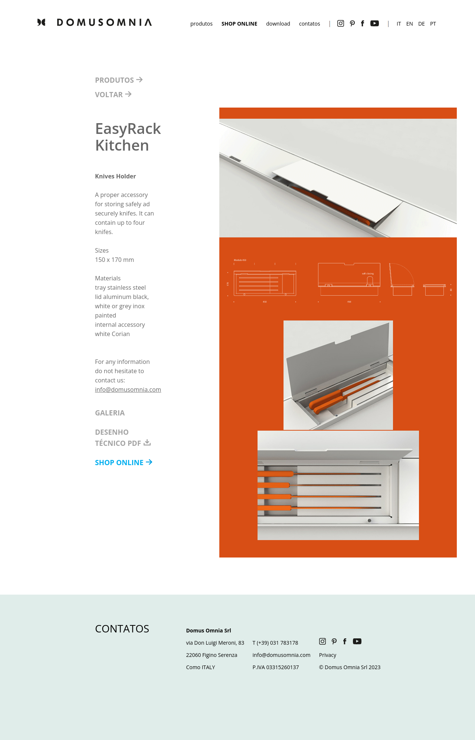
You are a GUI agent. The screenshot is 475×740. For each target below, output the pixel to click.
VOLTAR (110, 94)
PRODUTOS (115, 80)
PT (433, 23)
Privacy (327, 654)
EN (409, 23)
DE (421, 23)
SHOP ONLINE (120, 462)
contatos (309, 23)
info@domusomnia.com (128, 389)
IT (399, 23)
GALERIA (110, 413)
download (278, 23)
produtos (201, 23)
